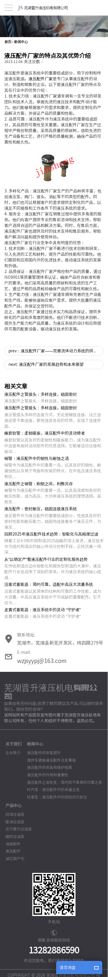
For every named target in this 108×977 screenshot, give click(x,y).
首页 (7, 41)
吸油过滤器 (11, 822)
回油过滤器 (11, 814)
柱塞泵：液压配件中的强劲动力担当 (54, 797)
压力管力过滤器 (15, 829)
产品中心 (10, 806)
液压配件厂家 (41, 79)
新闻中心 (21, 41)
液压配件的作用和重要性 (44, 775)
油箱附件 (9, 844)
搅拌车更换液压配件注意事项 (48, 760)
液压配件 (9, 851)
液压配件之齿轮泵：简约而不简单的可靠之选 (61, 782)
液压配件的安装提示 (41, 753)
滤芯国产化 (11, 859)
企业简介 (9, 753)
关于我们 (10, 744)
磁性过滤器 (11, 836)
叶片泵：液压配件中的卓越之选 (50, 789)
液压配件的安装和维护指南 (46, 768)
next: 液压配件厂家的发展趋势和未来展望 (46, 364)
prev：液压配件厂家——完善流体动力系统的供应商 (55, 351)
